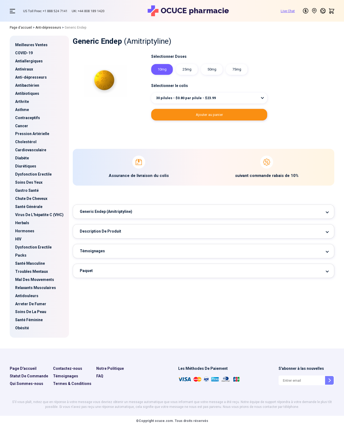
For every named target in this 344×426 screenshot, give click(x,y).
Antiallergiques (29, 61)
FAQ (99, 376)
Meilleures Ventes (31, 45)
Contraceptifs (27, 118)
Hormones (24, 231)
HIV (18, 239)
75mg (236, 69)
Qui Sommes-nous (26, 383)
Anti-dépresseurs (48, 27)
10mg (162, 69)
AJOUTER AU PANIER (209, 115)
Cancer (21, 126)
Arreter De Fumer (30, 304)
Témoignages (92, 251)
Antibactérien (27, 85)
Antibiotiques (27, 93)
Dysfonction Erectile (33, 174)
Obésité (22, 328)
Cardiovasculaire (30, 150)
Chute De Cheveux (31, 198)
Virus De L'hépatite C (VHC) (39, 215)
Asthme (22, 110)
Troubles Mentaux (31, 271)
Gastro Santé (27, 190)
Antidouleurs (26, 296)
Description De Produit (100, 231)
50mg (211, 69)
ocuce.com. (164, 421)
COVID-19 (24, 53)
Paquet (86, 271)
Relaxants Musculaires (35, 288)
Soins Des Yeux (28, 182)
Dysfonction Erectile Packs (33, 251)
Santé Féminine (29, 320)
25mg (187, 69)
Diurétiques (25, 166)
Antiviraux (24, 69)
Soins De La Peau (30, 312)
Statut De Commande (29, 376)
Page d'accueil (21, 27)
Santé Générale (28, 206)
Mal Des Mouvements (34, 279)
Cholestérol (26, 142)
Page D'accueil (23, 368)
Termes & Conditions (72, 383)
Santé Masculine (30, 263)
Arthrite (22, 101)
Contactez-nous (67, 368)
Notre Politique (110, 368)
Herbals (22, 223)
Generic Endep (106, 211)
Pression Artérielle (32, 134)
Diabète (22, 158)
